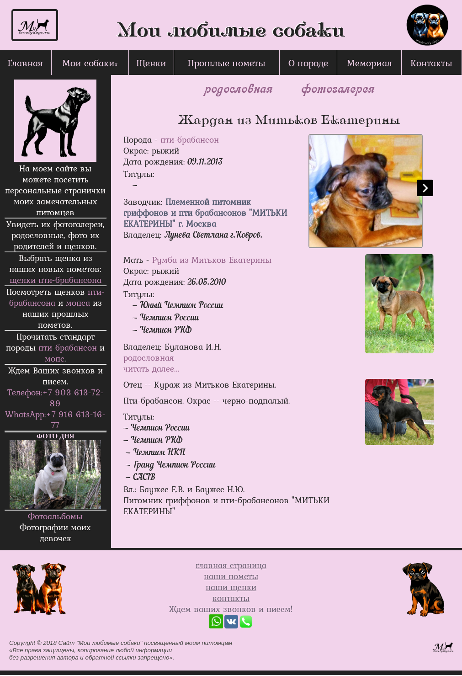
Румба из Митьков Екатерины (211, 259)
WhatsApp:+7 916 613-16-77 (55, 419)
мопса (78, 302)
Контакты (431, 62)
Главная (25, 62)
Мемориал (369, 62)
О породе (308, 62)
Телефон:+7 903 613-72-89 (55, 398)
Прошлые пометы (227, 62)
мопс (54, 358)
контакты (231, 597)
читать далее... (151, 368)
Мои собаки (88, 62)
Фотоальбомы (55, 516)
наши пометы (231, 576)
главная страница (231, 565)
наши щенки (231, 586)
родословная (238, 88)
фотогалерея (337, 88)
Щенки (151, 62)
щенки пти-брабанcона (55, 279)
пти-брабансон (67, 347)
